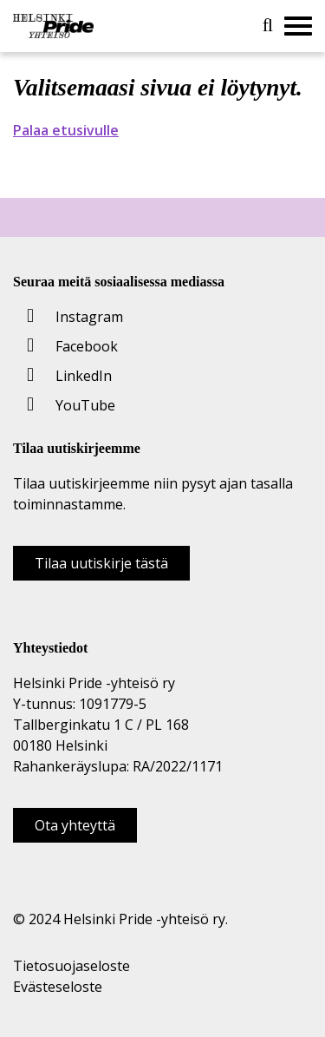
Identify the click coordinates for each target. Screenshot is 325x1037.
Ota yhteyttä (75, 825)
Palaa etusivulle (66, 130)
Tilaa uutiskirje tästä (101, 563)
